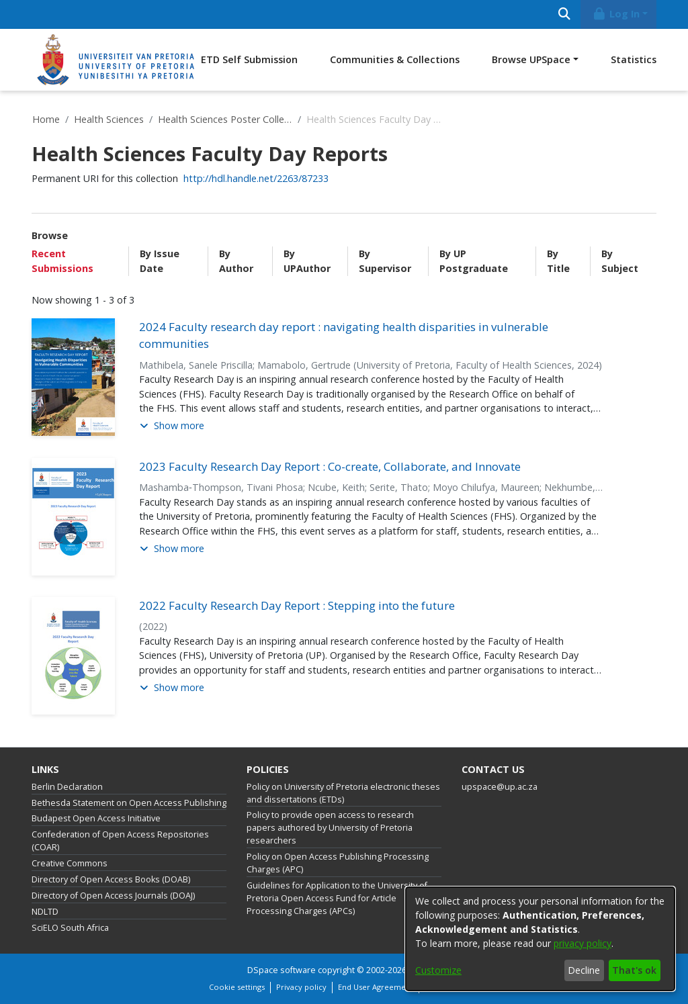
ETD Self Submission (249, 59)
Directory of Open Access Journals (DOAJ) (113, 895)
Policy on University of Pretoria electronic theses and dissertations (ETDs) (343, 793)
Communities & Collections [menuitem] (395, 59)
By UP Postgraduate (473, 261)
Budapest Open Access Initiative (96, 818)
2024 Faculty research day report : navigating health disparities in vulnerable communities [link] (343, 335)
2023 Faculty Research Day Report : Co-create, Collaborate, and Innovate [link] (330, 466)
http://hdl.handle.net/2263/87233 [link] (256, 178)
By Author (236, 261)
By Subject (619, 261)
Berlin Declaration (67, 786)
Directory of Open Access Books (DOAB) (111, 879)
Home (46, 119)
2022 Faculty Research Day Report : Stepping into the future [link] (297, 605)
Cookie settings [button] (237, 987)
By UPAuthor (307, 261)
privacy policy (582, 943)
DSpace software (281, 970)
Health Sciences (109, 119)
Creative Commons (70, 863)
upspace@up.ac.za (500, 786)
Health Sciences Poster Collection (225, 119)
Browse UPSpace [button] (531, 59)
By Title (558, 261)
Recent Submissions (62, 261)
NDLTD (45, 911)
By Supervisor (385, 261)
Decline (584, 970)
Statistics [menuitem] (633, 59)
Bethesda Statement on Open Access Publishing (129, 803)
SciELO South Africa (70, 927)
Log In (616, 13)
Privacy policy (301, 987)
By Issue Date (159, 261)
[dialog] (540, 939)
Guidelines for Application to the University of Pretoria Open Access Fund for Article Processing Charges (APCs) (337, 898)
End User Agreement (375, 987)
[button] (172, 426)
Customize (438, 970)
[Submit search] (564, 14)
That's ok (634, 970)
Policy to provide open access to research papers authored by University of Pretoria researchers (330, 827)
